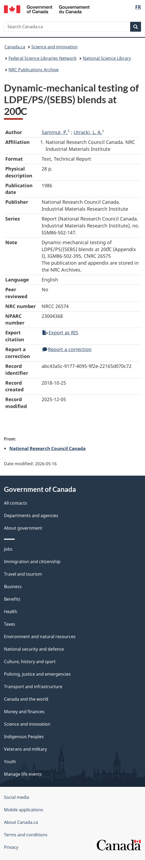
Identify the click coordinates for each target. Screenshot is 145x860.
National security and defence (34, 649)
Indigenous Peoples (24, 736)
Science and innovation (54, 47)
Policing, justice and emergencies (37, 674)
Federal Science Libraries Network (42, 58)
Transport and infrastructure (33, 686)
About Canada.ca (21, 822)
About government (23, 528)
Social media (16, 797)
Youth (10, 762)
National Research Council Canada (47, 448)
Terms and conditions (25, 835)
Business (13, 586)
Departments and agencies (31, 515)
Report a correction (66, 349)
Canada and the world (26, 699)
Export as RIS (60, 332)
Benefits (12, 599)
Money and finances (24, 711)
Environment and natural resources (40, 636)
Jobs (8, 549)
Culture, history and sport (30, 661)
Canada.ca (15, 47)
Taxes (9, 624)
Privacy (11, 847)
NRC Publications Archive (33, 70)
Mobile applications (23, 810)
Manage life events (23, 774)
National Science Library (107, 58)
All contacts (15, 503)
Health (10, 611)
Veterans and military (25, 749)
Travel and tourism (23, 574)
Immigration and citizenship (32, 561)
